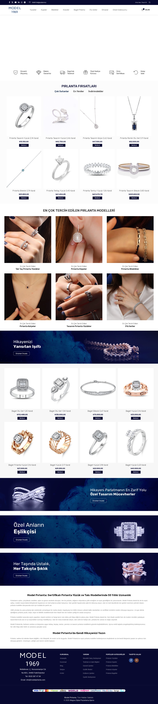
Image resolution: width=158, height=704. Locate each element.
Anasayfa (63, 658)
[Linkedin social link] (18, 2)
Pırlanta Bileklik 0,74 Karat (24, 191)
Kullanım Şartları (88, 673)
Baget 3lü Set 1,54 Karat (60, 411)
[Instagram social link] (136, 660)
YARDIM (86, 654)
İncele (24, 145)
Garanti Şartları (88, 666)
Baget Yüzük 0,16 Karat (136, 411)
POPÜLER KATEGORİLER (115, 654)
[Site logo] (14, 10)
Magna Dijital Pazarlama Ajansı (82, 700)
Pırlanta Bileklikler (112, 666)
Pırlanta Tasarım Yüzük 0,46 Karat (60, 138)
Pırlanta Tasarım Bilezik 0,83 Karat (134, 191)
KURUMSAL (64, 654)
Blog (61, 666)
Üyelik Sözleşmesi (89, 677)
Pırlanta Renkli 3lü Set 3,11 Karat (134, 138)
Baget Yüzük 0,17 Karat (60, 465)
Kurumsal (63, 662)
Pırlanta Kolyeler (111, 669)
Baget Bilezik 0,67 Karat (98, 411)
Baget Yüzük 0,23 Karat (136, 465)
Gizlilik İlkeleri (87, 669)
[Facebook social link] (9, 2)
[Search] (149, 2)
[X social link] (12, 2)
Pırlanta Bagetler (111, 673)
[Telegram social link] (24, 2)
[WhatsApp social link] (21, 2)
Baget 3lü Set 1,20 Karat (22, 411)
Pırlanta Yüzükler (112, 658)
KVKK (62, 673)
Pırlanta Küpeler (111, 662)
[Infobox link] (37, 2)
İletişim (62, 669)
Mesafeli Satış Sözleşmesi (92, 658)
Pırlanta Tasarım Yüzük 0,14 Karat (24, 138)
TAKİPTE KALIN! (135, 654)
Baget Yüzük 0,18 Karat (98, 465)
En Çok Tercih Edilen (28, 266)
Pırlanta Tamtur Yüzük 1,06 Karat (97, 191)
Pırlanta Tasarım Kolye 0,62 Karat (97, 138)
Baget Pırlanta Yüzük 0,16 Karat (22, 465)
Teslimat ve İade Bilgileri (91, 662)
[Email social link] (15, 2)
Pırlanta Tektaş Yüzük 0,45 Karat (60, 191)
